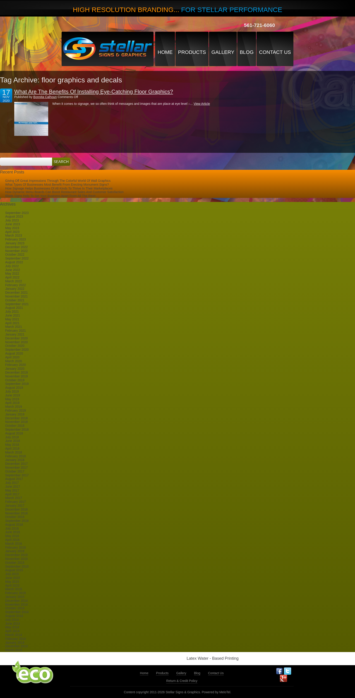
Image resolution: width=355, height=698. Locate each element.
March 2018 (13, 452)
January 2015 (14, 597)
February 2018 (15, 456)
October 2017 (14, 471)
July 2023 (12, 220)
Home (165, 52)
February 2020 (15, 365)
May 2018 (12, 444)
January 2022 (14, 288)
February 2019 (15, 410)
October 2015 (14, 562)
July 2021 (12, 311)
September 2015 (17, 566)
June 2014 (12, 623)
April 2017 (12, 494)
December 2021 (16, 292)
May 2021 (12, 319)
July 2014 (12, 619)
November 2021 (16, 296)
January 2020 (14, 368)
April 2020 (12, 357)
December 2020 (16, 338)
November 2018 (16, 422)
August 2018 (14, 433)
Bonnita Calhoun (45, 97)
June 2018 (12, 441)
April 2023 (12, 232)
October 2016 (14, 517)
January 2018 (14, 460)
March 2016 (13, 543)
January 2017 (14, 505)
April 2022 (12, 277)
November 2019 (16, 376)
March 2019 (13, 406)
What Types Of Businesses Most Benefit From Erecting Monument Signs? (57, 184)
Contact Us (275, 52)
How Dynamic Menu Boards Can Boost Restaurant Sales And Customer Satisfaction (64, 192)
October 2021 (14, 300)
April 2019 (12, 403)
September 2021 (17, 304)
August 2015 (14, 570)
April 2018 (12, 448)
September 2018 (17, 429)
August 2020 (14, 353)
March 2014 (13, 635)
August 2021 (14, 307)
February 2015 (15, 593)
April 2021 (12, 323)
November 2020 (16, 342)
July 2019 (12, 391)
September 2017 (17, 475)
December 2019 (16, 372)
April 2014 (12, 631)
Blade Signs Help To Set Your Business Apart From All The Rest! (50, 196)
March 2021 (13, 327)
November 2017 (16, 467)
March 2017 (13, 498)
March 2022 (13, 281)
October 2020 (14, 346)
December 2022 (16, 247)
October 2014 (14, 608)
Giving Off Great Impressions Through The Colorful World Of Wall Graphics (57, 180)
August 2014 (14, 616)
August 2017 (14, 479)
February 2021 (15, 330)
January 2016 (14, 551)
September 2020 (17, 349)
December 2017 (16, 463)
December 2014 (16, 600)
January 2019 (14, 414)
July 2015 (12, 574)
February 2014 (15, 638)
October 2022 (14, 254)
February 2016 (15, 547)
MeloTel (224, 692)
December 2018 (16, 418)
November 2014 (16, 604)
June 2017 (12, 486)
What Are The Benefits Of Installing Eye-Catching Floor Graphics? (93, 92)
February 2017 (15, 502)
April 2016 (12, 540)
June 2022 (12, 270)
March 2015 (13, 589)
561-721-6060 (259, 25)
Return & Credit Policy (181, 681)
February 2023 (15, 239)
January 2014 (14, 642)
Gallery (222, 52)
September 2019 (17, 384)
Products (192, 52)
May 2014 (12, 627)
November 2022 (16, 251)
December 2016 (16, 509)
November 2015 (16, 559)
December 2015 (16, 555)
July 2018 (12, 437)
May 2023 (12, 228)
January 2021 (14, 334)
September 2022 (17, 258)
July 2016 (12, 528)
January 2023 (14, 243)
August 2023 (14, 216)
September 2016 (17, 521)
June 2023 (12, 224)
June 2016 (12, 532)
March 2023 (13, 235)
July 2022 (12, 266)
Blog (247, 52)
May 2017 (12, 490)
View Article (202, 104)
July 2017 (12, 483)
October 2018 (14, 425)
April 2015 (12, 585)
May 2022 (12, 273)
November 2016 (16, 513)
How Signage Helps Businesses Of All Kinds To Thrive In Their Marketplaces (59, 188)
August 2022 (14, 262)
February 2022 (15, 285)
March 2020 (13, 361)
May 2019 (12, 399)
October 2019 (14, 380)
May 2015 (12, 581)
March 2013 (13, 650)
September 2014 (17, 612)
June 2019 (12, 395)
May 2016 (12, 536)
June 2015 (12, 578)
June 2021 (12, 315)
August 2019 (14, 387)
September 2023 (17, 213)
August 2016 (14, 524)
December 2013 (16, 646)
